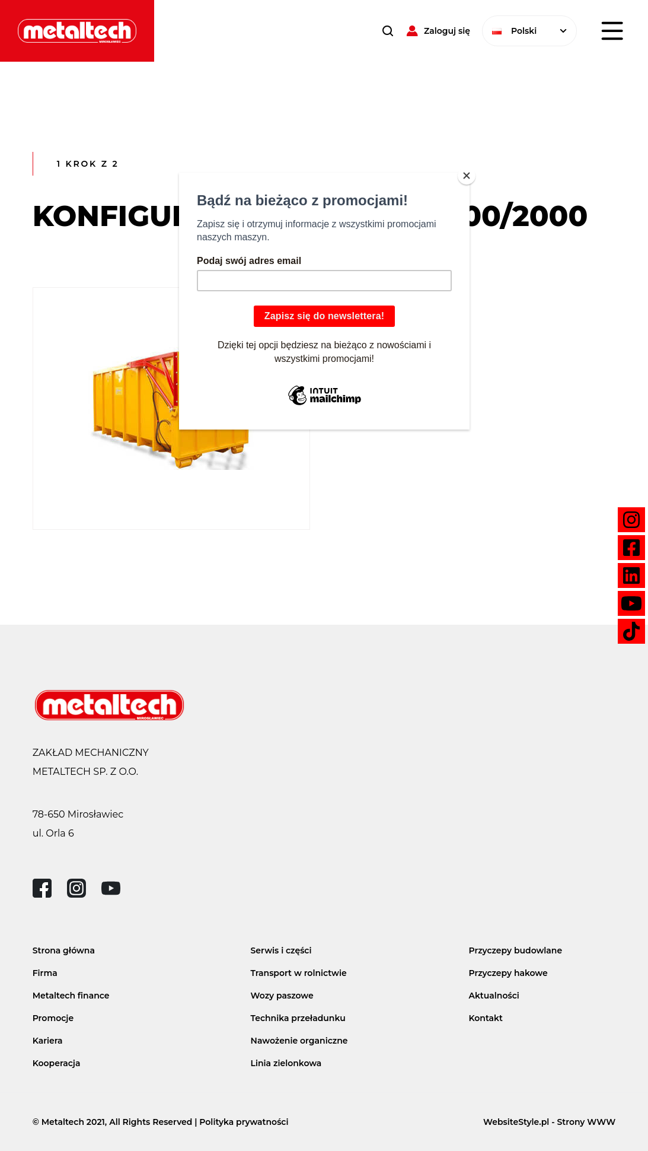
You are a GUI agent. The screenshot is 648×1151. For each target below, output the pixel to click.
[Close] (466, 176)
